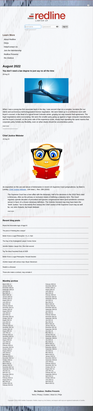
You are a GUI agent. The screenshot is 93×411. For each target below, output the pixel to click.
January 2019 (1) (50, 356)
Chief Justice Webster (13, 136)
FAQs (6, 43)
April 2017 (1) (6, 372)
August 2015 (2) (7, 379)
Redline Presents (11, 54)
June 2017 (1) (49, 370)
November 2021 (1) (51, 327)
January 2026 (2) (7, 286)
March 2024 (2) (50, 304)
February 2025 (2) (51, 295)
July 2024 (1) (49, 300)
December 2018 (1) (8, 358)
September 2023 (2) (51, 309)
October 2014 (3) (7, 383)
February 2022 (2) (8, 325)
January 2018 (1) (7, 365)
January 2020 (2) (50, 345)
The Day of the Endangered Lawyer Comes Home (19, 241)
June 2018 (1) (49, 361)
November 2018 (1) (51, 358)
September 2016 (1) (51, 374)
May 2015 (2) (6, 381)
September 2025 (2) (8, 289)
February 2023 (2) (51, 314)
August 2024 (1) (7, 300)
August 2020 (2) (7, 340)
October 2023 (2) (7, 309)
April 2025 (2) (49, 293)
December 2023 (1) (8, 307)
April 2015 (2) (49, 381)
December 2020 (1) (8, 336)
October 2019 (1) (7, 349)
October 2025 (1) (50, 287)
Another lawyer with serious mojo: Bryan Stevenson (20, 262)
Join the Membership (12, 50)
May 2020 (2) (49, 342)
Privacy (39, 394)
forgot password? (30, 30)
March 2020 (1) (50, 343)
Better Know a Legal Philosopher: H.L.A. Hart (18, 236)
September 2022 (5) (51, 318)
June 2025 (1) (49, 291)
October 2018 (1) (7, 360)
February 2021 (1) (8, 334)
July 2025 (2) (6, 291)
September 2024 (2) (51, 298)
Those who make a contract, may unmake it (17, 272)
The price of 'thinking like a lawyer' (14, 231)
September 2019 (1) (51, 349)
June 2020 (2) (6, 342)
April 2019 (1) (6, 354)
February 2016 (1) (8, 378)
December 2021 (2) (8, 327)
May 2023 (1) (49, 313)
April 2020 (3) (6, 343)
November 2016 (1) (8, 374)
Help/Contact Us (11, 47)
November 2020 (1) (51, 336)
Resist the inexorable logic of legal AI (15, 225)
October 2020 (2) (7, 338)
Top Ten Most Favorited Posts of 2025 (15, 251)
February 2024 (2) (8, 305)
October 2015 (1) (50, 378)
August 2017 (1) (50, 369)
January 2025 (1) (7, 297)
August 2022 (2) (7, 320)
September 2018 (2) (51, 360)
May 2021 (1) (49, 332)
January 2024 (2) (50, 305)
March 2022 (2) (50, 324)
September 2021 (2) (51, 329)
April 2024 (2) (6, 304)
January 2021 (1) (50, 334)
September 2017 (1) (8, 369)
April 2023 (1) (6, 314)
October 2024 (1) (7, 298)
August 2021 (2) (7, 331)
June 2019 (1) (6, 352)
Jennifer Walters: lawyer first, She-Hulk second (18, 246)
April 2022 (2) (6, 324)
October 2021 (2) (7, 329)
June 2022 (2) (6, 322)
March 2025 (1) (7, 295)
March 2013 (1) (50, 383)
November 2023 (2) (51, 307)
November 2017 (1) (8, 367)
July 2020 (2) (49, 340)
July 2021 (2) (49, 331)
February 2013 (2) (8, 385)
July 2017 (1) (6, 370)
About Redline (10, 39)
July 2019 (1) (49, 351)
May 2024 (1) (49, 302)
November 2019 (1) (51, 347)
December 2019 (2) (8, 347)
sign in (65, 27)
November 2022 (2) (51, 316)
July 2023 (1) (49, 311)
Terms (34, 394)
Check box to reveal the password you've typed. (57, 27)
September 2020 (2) (51, 338)
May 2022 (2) (49, 322)
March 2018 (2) (7, 363)
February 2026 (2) (51, 284)
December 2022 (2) (8, 316)
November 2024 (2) (51, 297)
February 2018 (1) (51, 363)
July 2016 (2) (6, 376)
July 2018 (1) (6, 361)
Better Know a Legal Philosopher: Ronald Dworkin (19, 257)
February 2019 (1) (8, 356)
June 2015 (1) (49, 379)
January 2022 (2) (50, 325)
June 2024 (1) (6, 302)
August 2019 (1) (7, 351)
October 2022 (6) (7, 318)
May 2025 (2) (6, 293)
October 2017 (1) (50, 367)
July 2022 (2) (49, 320)
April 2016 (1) (49, 376)
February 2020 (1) (8, 345)
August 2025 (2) (50, 289)
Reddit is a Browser (9, 267)
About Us (54, 394)
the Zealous (9, 58)
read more (6, 126)
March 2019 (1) (50, 354)
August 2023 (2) (7, 311)
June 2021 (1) (6, 332)
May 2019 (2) (49, 352)
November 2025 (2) (8, 287)
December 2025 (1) (51, 286)
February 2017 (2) (51, 372)
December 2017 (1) (51, 365)
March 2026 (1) (7, 284)
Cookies (46, 394)
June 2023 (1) (6, 313)
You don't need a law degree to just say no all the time (28, 71)
